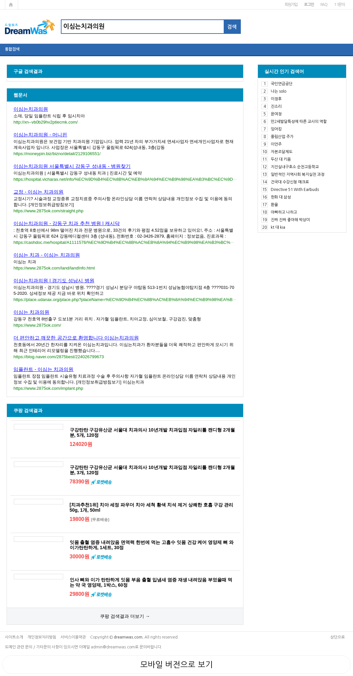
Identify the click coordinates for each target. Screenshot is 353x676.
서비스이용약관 (73, 637)
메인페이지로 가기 (11, 4)
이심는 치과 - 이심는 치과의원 (46, 255)
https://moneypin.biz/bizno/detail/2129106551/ (57, 153)
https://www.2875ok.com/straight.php (48, 210)
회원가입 (291, 5)
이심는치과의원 (30, 109)
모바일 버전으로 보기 (176, 664)
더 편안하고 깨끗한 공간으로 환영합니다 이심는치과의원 (76, 337)
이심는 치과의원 (31, 312)
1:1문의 (339, 5)
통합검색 (12, 49)
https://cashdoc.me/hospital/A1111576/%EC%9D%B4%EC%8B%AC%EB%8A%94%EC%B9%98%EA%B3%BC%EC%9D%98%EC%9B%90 (147, 242)
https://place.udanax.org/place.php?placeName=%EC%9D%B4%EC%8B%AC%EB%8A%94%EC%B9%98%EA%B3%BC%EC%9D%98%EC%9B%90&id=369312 (167, 299)
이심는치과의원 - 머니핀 (40, 134)
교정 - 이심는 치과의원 (38, 192)
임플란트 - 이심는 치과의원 (43, 369)
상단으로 (337, 637)
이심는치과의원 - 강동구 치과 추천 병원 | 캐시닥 (66, 223)
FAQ (323, 5)
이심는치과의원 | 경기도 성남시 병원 (53, 280)
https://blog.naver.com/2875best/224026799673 (58, 356)
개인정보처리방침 (41, 637)
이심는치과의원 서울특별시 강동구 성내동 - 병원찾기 (72, 166)
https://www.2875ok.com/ (37, 325)
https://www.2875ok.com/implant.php (48, 388)
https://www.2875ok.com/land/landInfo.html (54, 268)
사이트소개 (14, 637)
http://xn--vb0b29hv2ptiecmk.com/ (45, 122)
